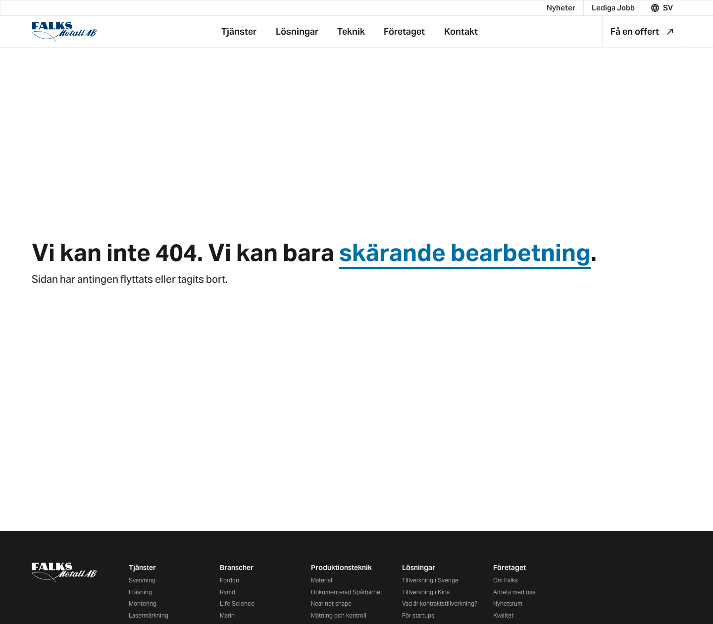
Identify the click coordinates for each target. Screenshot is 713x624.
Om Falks (505, 580)
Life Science (237, 603)
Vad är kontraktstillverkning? (439, 603)
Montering (142, 603)
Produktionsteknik (341, 567)
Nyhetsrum (507, 603)
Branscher (237, 567)
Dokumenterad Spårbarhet (346, 592)
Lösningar (418, 567)
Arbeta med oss (514, 592)
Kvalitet (503, 615)
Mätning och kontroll (338, 615)
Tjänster (142, 567)
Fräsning (140, 592)
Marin (227, 615)
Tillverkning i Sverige (430, 580)
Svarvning (142, 580)
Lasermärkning (148, 615)
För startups (418, 615)
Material (321, 580)
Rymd (227, 592)
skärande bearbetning (465, 252)
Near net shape (331, 603)
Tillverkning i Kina (426, 592)
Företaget (509, 567)
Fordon (229, 580)
